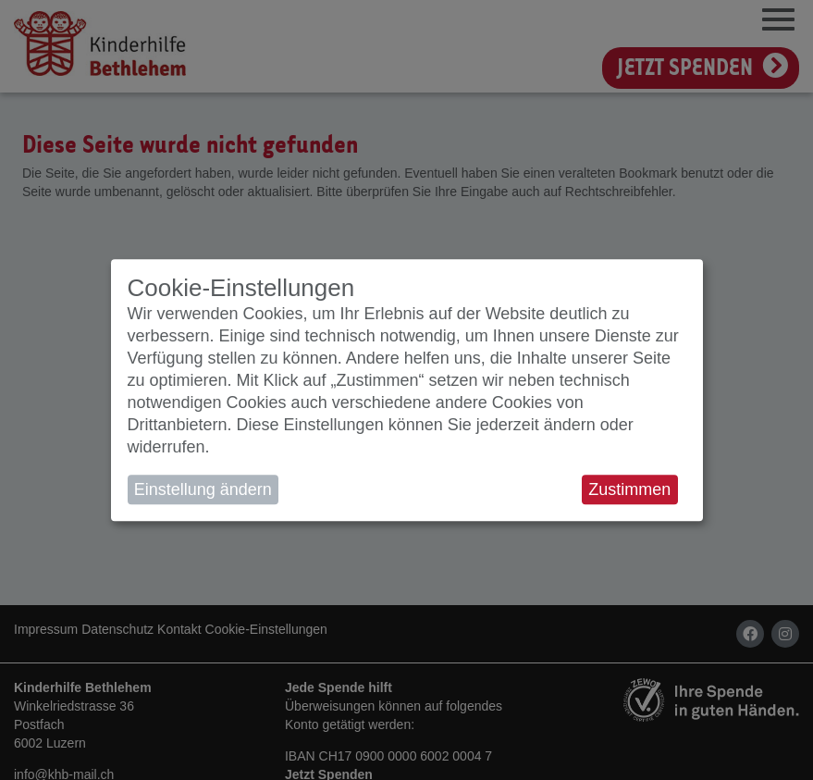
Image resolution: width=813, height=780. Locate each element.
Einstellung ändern (203, 489)
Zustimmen (629, 489)
